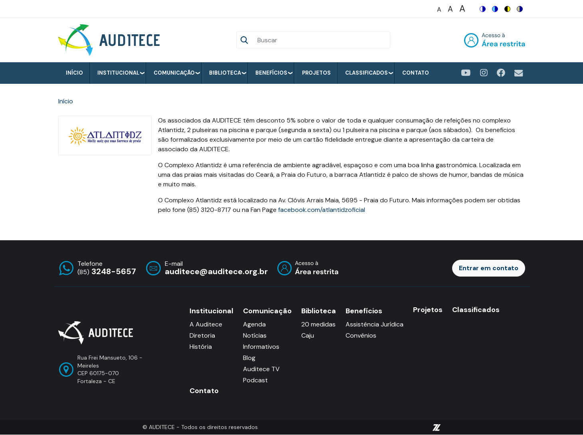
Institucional (118, 72)
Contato (415, 72)
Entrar (494, 40)
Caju (307, 335)
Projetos (316, 72)
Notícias (255, 335)
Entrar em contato (488, 268)
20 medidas (318, 324)
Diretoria (202, 335)
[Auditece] (110, 40)
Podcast (255, 380)
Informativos (261, 346)
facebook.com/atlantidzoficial (321, 210)
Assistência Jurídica (374, 324)
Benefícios (271, 72)
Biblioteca (225, 72)
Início (74, 72)
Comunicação (174, 72)
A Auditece (206, 324)
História (201, 346)
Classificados (366, 72)
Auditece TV (261, 369)
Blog (249, 358)
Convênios (361, 335)
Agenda (254, 324)
